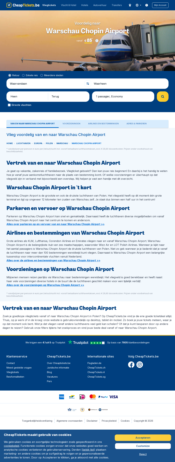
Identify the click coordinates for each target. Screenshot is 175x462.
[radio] (13, 75)
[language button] (138, 5)
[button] (160, 5)
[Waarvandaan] (46, 84)
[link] (146, 5)
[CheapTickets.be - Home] (23, 5)
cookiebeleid (11, 445)
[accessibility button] (130, 5)
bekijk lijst (88, 449)
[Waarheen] (130, 84)
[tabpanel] (87, 231)
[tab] (32, 124)
